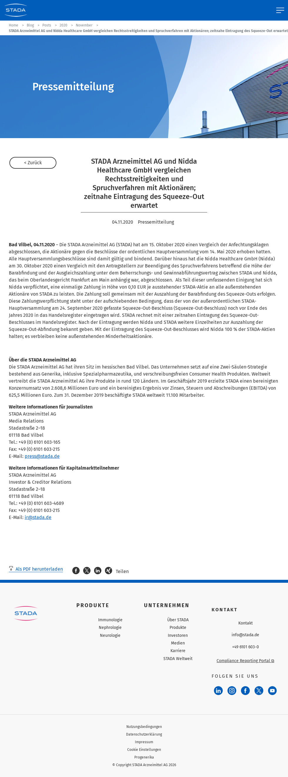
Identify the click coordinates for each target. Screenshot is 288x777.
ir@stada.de (38, 517)
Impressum (144, 742)
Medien (178, 643)
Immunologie (110, 619)
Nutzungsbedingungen (144, 727)
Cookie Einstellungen (144, 750)
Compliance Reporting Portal (245, 660)
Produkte (178, 627)
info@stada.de (245, 635)
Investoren (178, 635)
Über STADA (178, 619)
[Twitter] (258, 690)
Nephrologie (110, 627)
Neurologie (110, 635)
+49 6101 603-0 (245, 647)
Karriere (177, 650)
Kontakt (245, 623)
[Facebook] (245, 690)
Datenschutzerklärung (144, 734)
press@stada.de (42, 456)
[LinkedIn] (218, 690)
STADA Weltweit (177, 658)
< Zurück (33, 162)
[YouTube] (272, 690)
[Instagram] (231, 690)
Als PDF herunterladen (36, 569)
